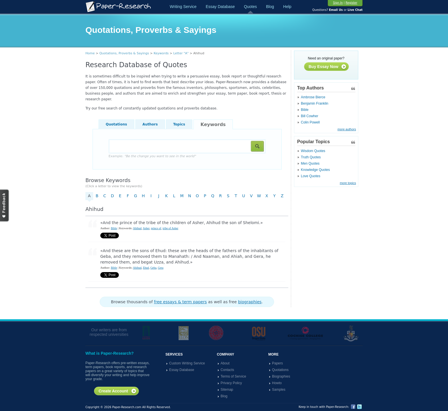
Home (90, 53)
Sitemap (227, 390)
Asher (146, 228)
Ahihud (137, 228)
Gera (160, 267)
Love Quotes (310, 176)
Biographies (281, 376)
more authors (346, 129)
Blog (270, 6)
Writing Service (183, 6)
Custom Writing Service (187, 363)
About (225, 363)
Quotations (116, 124)
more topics (348, 183)
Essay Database (220, 6)
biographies (249, 302)
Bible (305, 110)
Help (287, 6)
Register (351, 2)
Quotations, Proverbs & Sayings (124, 53)
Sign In (338, 2)
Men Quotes (310, 163)
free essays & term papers (180, 302)
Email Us (336, 9)
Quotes (250, 6)
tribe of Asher (170, 228)
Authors (150, 124)
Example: (152, 156)
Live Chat (355, 9)
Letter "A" (181, 53)
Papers (277, 363)
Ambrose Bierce (313, 97)
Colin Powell (310, 122)
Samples (278, 390)
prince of (156, 228)
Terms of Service (233, 376)
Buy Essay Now (328, 67)
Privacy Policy (231, 383)
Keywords (161, 53)
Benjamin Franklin (314, 103)
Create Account (118, 391)
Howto (277, 383)
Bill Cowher (309, 116)
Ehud (146, 267)
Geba (153, 267)
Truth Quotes (311, 157)
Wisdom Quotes (313, 151)
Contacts (227, 370)
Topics (179, 124)
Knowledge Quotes (315, 170)
